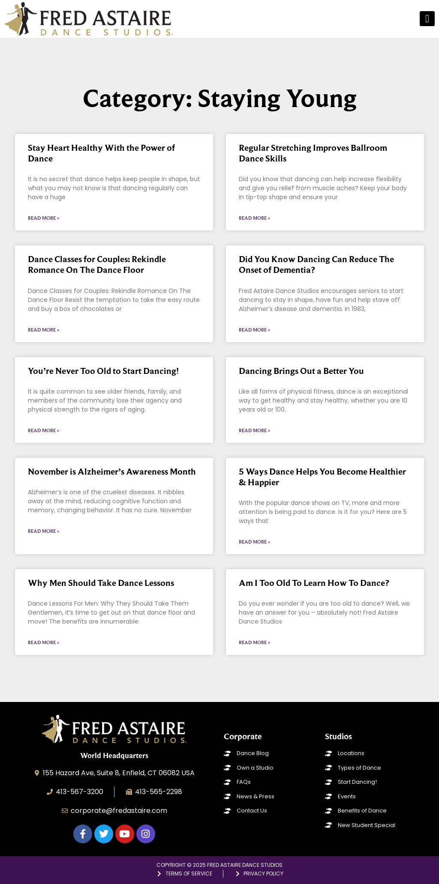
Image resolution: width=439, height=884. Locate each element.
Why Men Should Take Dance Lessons (101, 583)
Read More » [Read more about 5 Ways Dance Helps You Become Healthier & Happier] (254, 542)
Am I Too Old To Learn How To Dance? (314, 583)
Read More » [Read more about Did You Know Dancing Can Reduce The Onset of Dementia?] (254, 330)
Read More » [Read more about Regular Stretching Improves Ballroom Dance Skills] (254, 218)
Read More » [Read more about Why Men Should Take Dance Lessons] (43, 642)
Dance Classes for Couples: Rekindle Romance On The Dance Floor (97, 264)
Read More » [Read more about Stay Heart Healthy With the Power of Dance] (43, 218)
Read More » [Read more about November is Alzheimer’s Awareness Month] (43, 531)
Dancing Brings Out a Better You (301, 371)
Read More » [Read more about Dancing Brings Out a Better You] (254, 430)
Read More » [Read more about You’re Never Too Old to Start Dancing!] (43, 430)
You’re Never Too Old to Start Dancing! (103, 371)
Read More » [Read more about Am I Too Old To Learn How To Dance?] (254, 642)
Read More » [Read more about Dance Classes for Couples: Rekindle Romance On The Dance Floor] (43, 330)
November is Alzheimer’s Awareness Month (112, 471)
